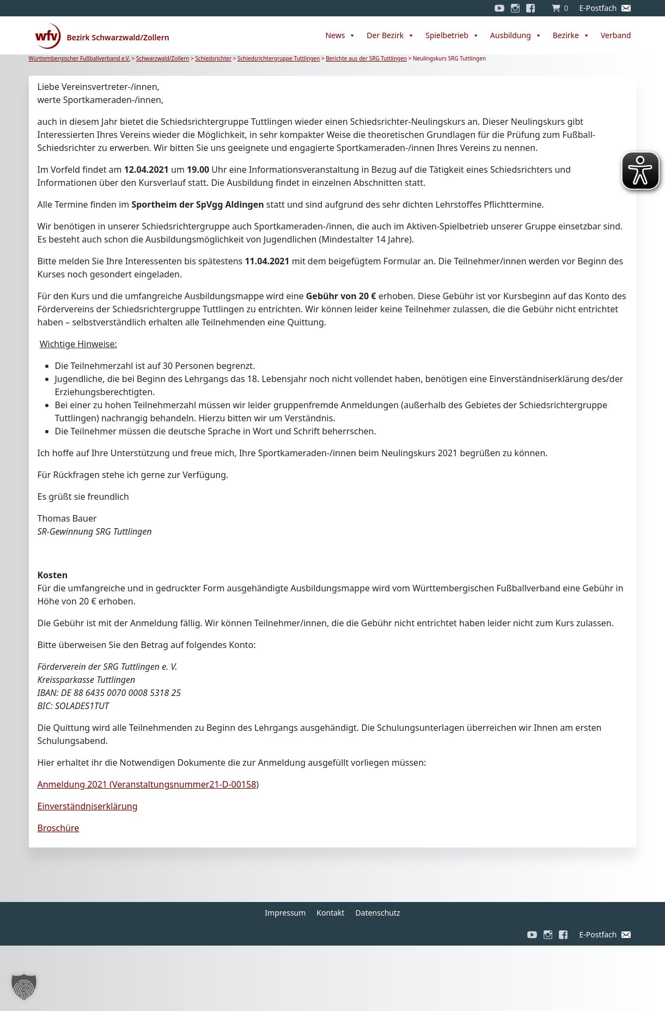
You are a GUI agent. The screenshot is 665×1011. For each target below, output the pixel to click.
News (340, 35)
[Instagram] (515, 8)
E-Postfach (598, 8)
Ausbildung (516, 35)
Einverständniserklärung (88, 806)
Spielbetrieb (452, 35)
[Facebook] (533, 8)
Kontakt (330, 912)
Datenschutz (378, 912)
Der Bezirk (390, 35)
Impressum (285, 912)
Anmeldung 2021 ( (148, 784)
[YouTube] (499, 8)
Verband (616, 35)
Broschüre (59, 828)
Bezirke (571, 35)
